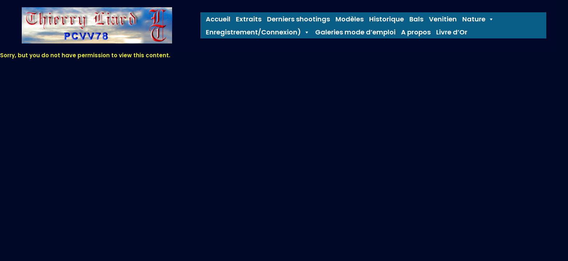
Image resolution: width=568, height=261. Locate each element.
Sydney (149, 73)
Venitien (443, 19)
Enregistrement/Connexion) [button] (258, 32)
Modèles (349, 19)
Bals (416, 19)
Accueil (218, 19)
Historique (386, 19)
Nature (478, 19)
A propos (416, 32)
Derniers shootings (298, 19)
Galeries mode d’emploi (355, 32)
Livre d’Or (451, 32)
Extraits (249, 19)
